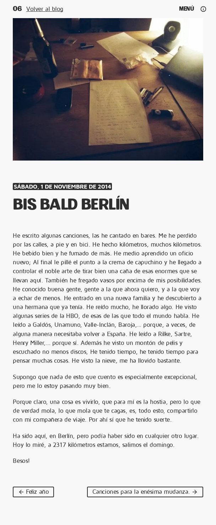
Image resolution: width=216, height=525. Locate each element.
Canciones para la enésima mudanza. (145, 491)
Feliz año (33, 491)
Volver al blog (44, 8)
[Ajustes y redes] (203, 9)
